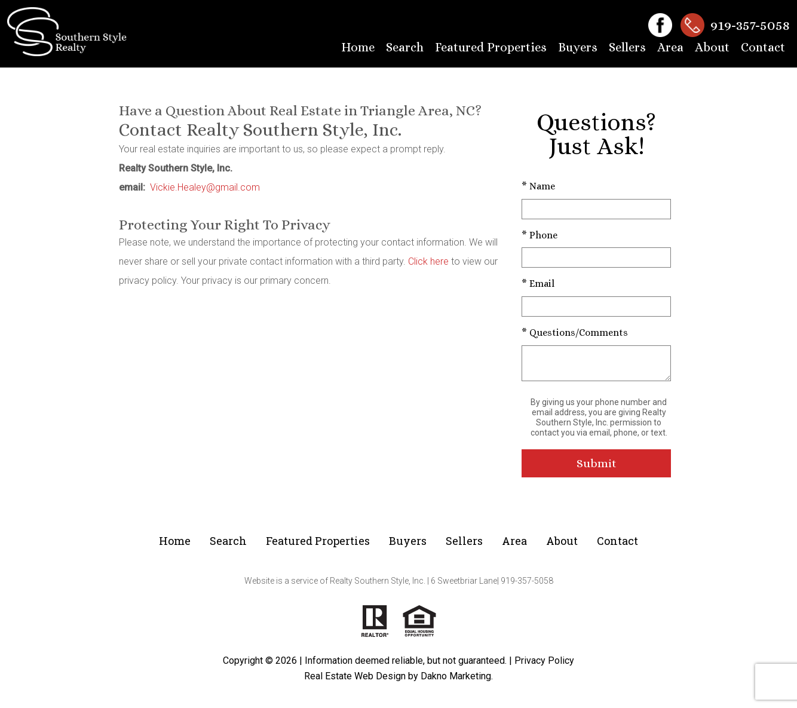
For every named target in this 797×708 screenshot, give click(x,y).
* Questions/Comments (575, 332)
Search (405, 47)
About (712, 47)
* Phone (539, 235)
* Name (538, 186)
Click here (428, 261)
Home (358, 47)
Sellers (627, 47)
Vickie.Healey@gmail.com (205, 187)
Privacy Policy (544, 660)
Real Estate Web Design (355, 676)
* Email (538, 283)
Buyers (577, 47)
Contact (763, 47)
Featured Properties (491, 47)
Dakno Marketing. (457, 676)
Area (670, 47)
